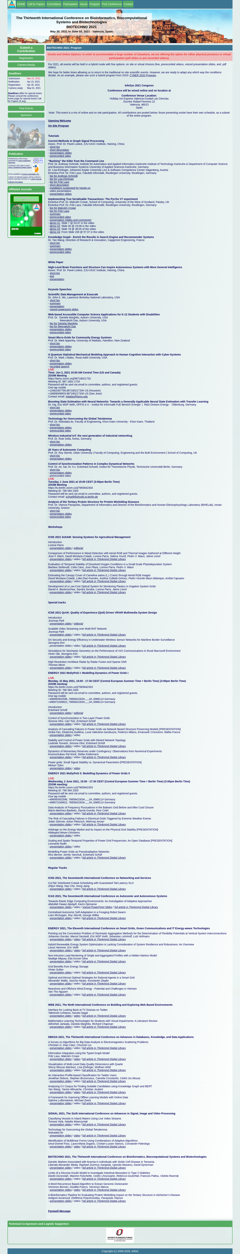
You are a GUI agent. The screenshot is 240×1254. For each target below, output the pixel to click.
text (52, 276)
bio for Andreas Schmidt (64, 175)
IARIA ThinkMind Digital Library (20, 167)
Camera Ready (26, 64)
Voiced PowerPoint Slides (97, 907)
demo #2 (55, 225)
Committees (54, 4)
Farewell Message (59, 1211)
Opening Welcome (59, 120)
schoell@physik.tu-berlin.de (82, 496)
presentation (57, 279)
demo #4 (55, 231)
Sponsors (26, 115)
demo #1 (55, 222)
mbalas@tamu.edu (77, 396)
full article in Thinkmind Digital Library (104, 559)
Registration (26, 58)
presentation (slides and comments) (71, 219)
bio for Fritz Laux (59, 181)
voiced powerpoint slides (64, 309)
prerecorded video (60, 155)
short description (59, 149)
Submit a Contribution (26, 49)
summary (55, 213)
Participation (70, 4)
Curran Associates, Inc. (31, 174)
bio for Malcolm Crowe (63, 208)
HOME (21, 4)
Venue (83, 4)
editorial (78, 548)
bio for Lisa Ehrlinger (62, 178)
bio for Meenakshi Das (63, 326)
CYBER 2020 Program (143, 75)
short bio (55, 146)
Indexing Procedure (15, 182)
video (77, 768)
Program (95, 4)
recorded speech (59, 366)
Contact (128, 4)
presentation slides (61, 152)
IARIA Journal (36, 179)
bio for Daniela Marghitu (64, 323)
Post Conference (112, 4)
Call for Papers (36, 4)
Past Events (26, 108)
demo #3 (55, 228)
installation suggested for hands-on (70, 187)
